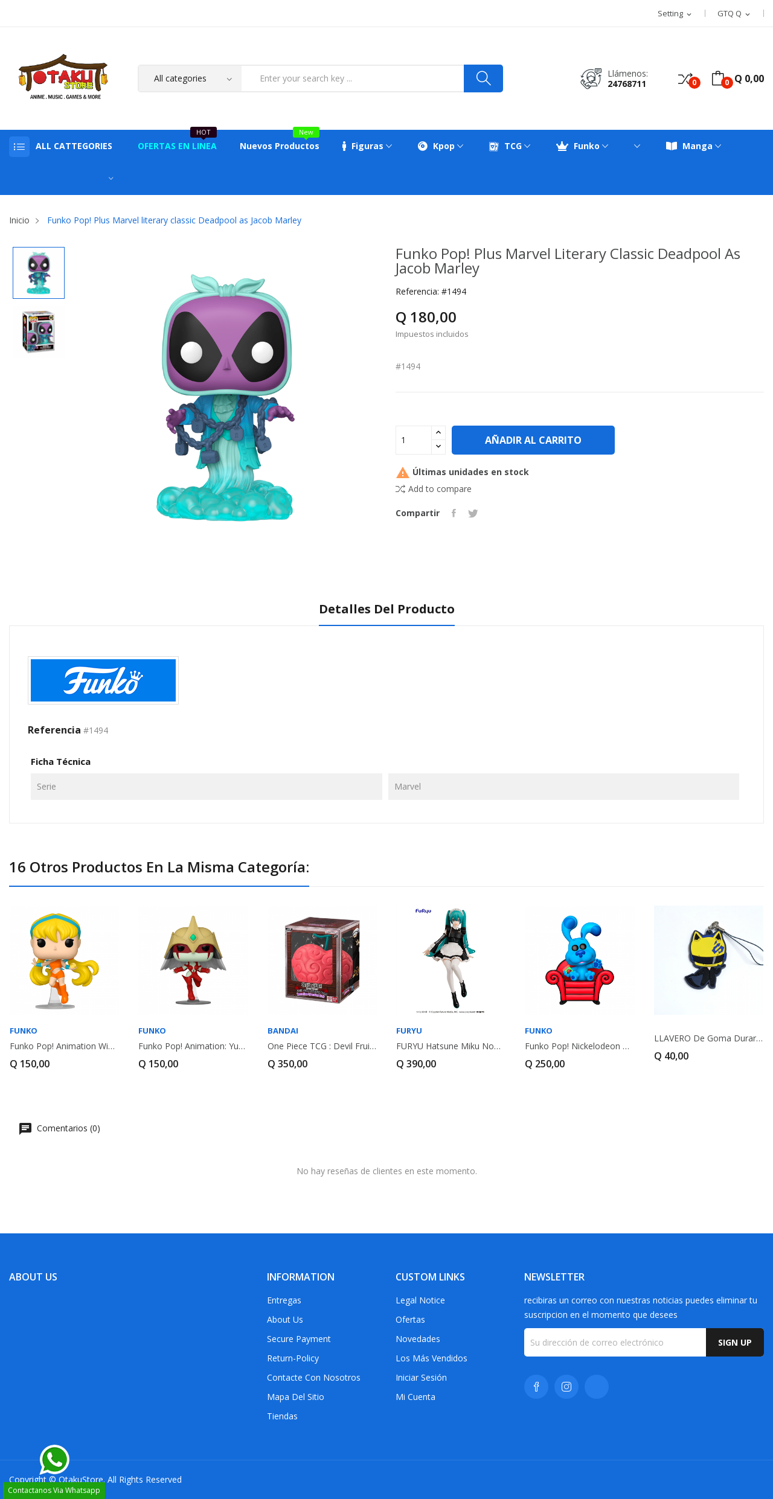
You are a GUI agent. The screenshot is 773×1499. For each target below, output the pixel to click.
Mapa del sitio (295, 1396)
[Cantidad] (414, 440)
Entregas (284, 1300)
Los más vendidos (431, 1358)
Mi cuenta (415, 1396)
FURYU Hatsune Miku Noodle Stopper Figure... (450, 1046)
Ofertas (410, 1319)
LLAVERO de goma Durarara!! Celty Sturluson (708, 1038)
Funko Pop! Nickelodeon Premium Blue (579, 1046)
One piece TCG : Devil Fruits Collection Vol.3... (322, 1046)
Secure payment (299, 1338)
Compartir (454, 513)
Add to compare (434, 488)
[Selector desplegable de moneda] (734, 14)
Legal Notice (420, 1300)
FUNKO (23, 1031)
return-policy (293, 1358)
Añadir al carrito (533, 440)
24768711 (627, 83)
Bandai (283, 1031)
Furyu (409, 1031)
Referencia (54, 730)
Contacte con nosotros (314, 1377)
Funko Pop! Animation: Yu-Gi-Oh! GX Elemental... (193, 1046)
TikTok (597, 1387)
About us (285, 1319)
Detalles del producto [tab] (387, 609)
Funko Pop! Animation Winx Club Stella (64, 1046)
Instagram (566, 1387)
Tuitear (473, 513)
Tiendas (282, 1416)
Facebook (536, 1387)
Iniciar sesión (421, 1377)
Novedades (418, 1338)
